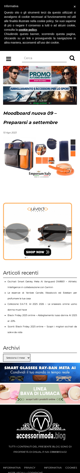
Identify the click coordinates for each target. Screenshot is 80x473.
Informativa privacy (19, 467)
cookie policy (28, 29)
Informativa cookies (60, 467)
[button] (72, 58)
